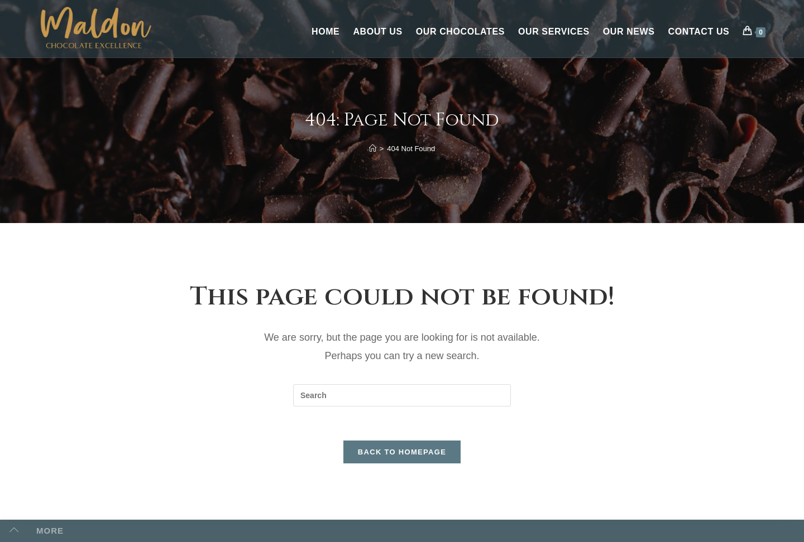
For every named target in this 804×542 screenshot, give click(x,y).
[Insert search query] (402, 395)
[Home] (372, 148)
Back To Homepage (402, 452)
